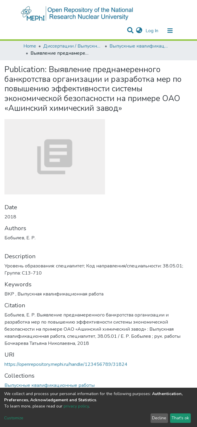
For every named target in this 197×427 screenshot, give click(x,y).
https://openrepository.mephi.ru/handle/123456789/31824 (65, 364)
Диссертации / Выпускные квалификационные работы (72, 46)
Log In (152, 30)
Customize (13, 418)
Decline (159, 418)
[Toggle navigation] (170, 31)
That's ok (180, 418)
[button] (139, 30)
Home (29, 46)
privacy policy (76, 406)
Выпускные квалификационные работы (139, 46)
